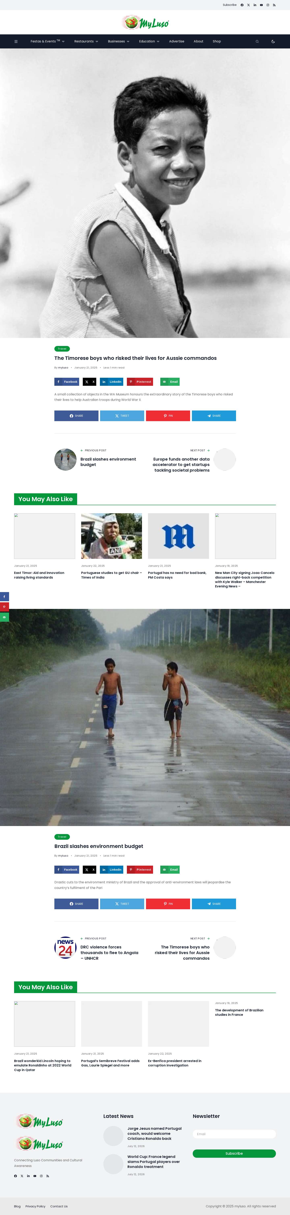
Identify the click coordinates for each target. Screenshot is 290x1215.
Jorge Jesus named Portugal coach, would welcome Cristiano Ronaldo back (154, 1133)
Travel (62, 349)
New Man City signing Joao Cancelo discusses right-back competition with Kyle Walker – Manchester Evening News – (244, 580)
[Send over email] (169, 382)
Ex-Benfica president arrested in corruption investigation (174, 1063)
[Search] (257, 41)
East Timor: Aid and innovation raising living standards (39, 575)
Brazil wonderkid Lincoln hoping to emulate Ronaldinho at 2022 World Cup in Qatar (42, 1066)
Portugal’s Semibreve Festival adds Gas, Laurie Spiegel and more (110, 1063)
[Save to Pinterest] (140, 382)
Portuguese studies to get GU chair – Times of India (111, 575)
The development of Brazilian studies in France (239, 1013)
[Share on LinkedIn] (111, 382)
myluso (63, 367)
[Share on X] (89, 382)
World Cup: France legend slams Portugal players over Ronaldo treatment (153, 1161)
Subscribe (234, 1153)
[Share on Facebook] (66, 382)
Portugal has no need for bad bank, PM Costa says (177, 575)
